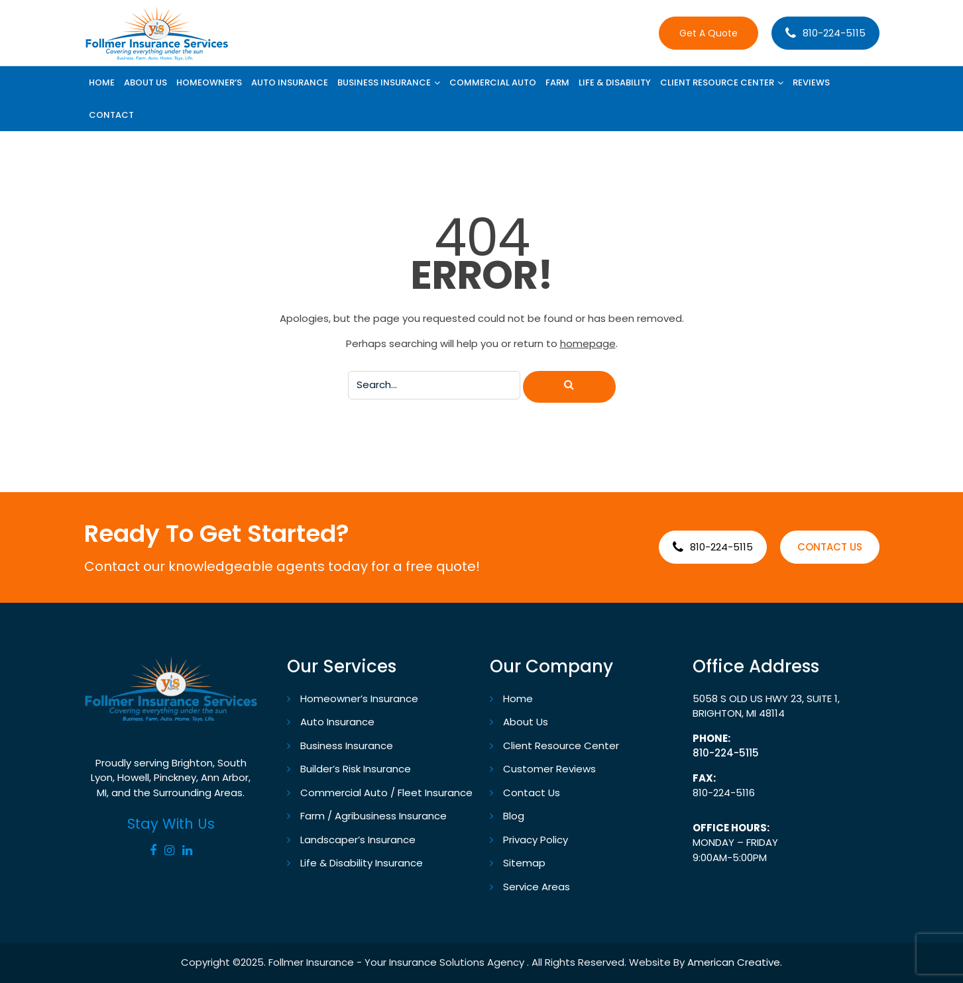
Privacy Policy (535, 840)
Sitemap (524, 863)
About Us (525, 722)
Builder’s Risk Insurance (355, 769)
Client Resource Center (561, 745)
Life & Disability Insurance (361, 863)
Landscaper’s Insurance (358, 840)
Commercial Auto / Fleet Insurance (386, 793)
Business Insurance (346, 745)
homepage (588, 343)
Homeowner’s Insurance (359, 698)
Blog (513, 816)
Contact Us (531, 793)
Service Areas (536, 887)
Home (518, 698)
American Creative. (734, 962)
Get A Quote (708, 33)
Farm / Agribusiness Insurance (373, 816)
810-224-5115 (834, 33)
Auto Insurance (337, 722)
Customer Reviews (549, 769)
